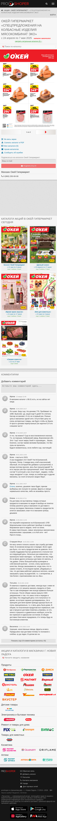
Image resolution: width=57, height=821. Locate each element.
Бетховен (9, 739)
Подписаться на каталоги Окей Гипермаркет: (20, 157)
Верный (47, 679)
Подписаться (28, 166)
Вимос (47, 729)
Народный (47, 694)
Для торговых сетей (29, 786)
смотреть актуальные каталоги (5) (28, 41)
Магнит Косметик (9, 749)
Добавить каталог (28, 774)
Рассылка (25, 777)
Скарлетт (28, 749)
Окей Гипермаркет (19, 10)
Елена (12, 486)
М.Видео (28, 719)
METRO (9, 674)
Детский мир (9, 709)
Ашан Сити (47, 684)
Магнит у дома (28, 679)
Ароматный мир (9, 689)
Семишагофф (28, 694)
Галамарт (28, 729)
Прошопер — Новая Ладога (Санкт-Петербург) (15, 3)
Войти (53, 15)
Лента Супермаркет (9, 679)
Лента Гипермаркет (47, 674)
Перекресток (28, 669)
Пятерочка (9, 669)
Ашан (28, 684)
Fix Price (9, 729)
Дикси (47, 669)
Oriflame (47, 749)
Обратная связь (27, 771)
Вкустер (9, 699)
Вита (28, 759)
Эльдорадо (9, 719)
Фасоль (28, 689)
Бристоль (9, 684)
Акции (7, 10)
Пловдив (9, 694)
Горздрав (47, 759)
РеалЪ (47, 689)
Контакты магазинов (29, 780)
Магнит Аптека (9, 759)
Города (24, 783)
